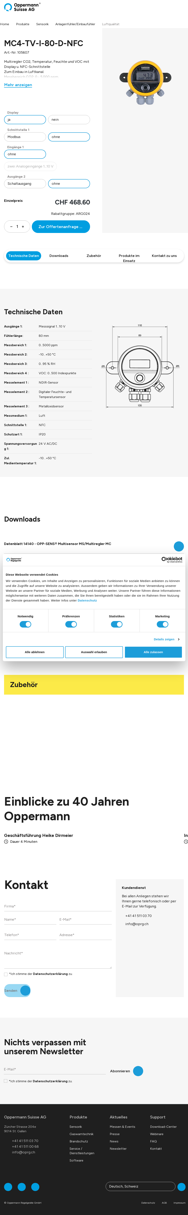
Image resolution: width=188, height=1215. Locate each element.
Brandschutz (79, 1141)
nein (55, 119)
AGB (164, 1202)
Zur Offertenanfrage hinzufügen (64, 226)
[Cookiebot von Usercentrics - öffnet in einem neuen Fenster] (164, 560)
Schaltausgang (19, 183)
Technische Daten (23, 255)
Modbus (14, 137)
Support (157, 1117)
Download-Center (163, 1127)
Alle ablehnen (35, 652)
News (114, 1141)
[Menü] (183, 7)
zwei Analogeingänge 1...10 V (32, 167)
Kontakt (156, 1149)
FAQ (153, 1141)
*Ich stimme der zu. (41, 974)
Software (76, 1160)
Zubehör (94, 255)
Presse (115, 1134)
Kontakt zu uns (164, 255)
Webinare (156, 1134)
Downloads (58, 255)
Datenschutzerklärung (50, 974)
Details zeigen (164, 639)
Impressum (180, 1202)
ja (9, 119)
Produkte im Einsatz (129, 256)
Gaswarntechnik (81, 1134)
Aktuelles (118, 1117)
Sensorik (76, 1127)
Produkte (78, 1117)
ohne (56, 137)
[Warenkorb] (179, 7)
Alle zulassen (153, 652)
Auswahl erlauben (94, 652)
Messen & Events (122, 1127)
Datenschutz (87, 600)
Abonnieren (120, 1071)
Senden (10, 990)
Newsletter (118, 1149)
